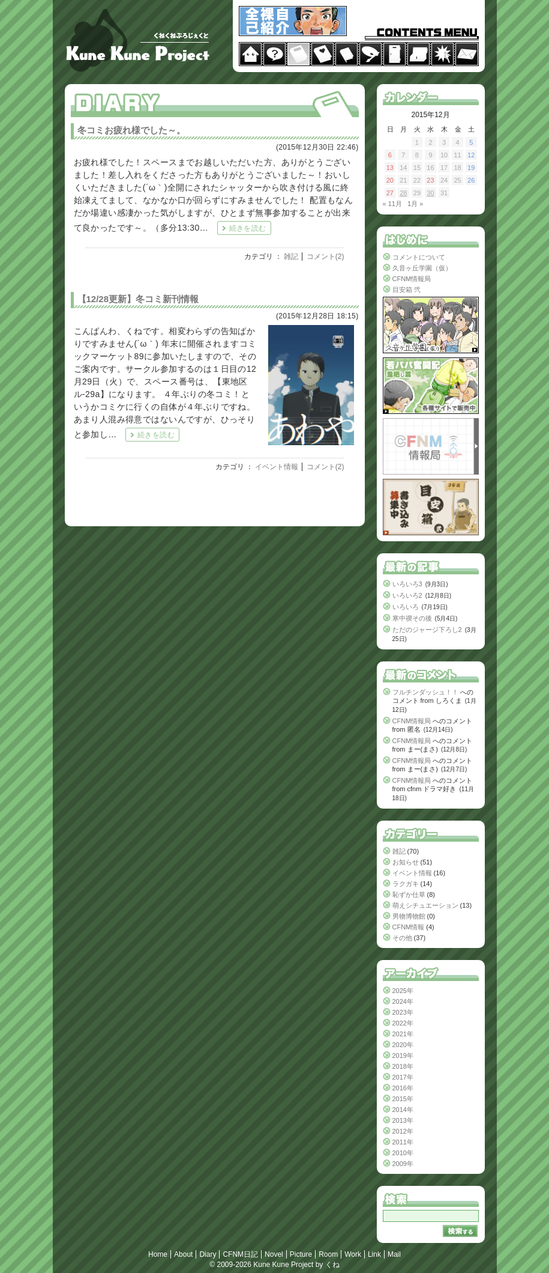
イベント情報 (276, 467)
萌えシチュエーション (425, 905)
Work (352, 1254)
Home (157, 1254)
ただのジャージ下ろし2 (427, 629)
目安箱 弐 (406, 289)
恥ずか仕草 (408, 894)
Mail (394, 1254)
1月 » (415, 203)
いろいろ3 (407, 584)
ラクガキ (405, 883)
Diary (207, 1254)
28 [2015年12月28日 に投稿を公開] (403, 192)
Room (328, 1254)
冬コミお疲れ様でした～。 (131, 130)
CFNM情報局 (411, 278)
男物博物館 (408, 916)
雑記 (291, 256)
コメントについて (418, 257)
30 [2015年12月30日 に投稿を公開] (430, 192)
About (183, 1254)
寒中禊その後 (412, 618)
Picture (301, 1254)
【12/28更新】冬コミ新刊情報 (138, 299)
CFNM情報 (408, 927)
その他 (402, 937)
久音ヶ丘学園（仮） (422, 268)
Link (374, 1254)
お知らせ (405, 862)
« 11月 (392, 203)
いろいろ (405, 606)
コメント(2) (325, 256)
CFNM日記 (240, 1254)
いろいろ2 (407, 595)
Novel (274, 1254)
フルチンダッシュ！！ (425, 692)
